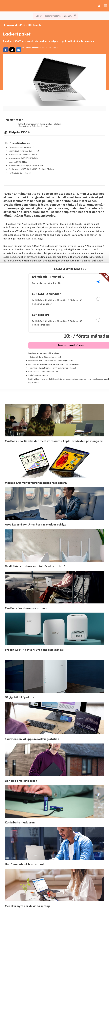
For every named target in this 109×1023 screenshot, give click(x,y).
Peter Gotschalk (32, 47)
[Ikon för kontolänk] (99, 5)
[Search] (75, 16)
